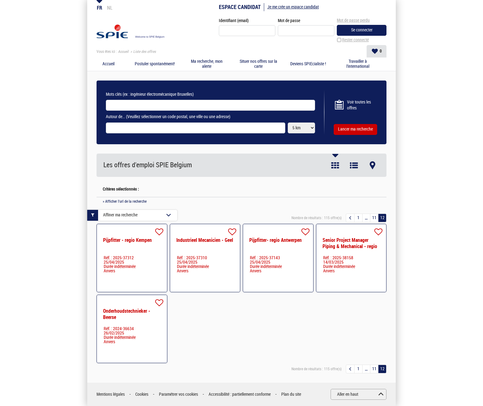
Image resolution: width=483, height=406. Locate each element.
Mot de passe (289, 20)
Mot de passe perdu (353, 20)
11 (374, 217)
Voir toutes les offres (359, 105)
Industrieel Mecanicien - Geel (204, 240)
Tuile (335, 165)
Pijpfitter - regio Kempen (127, 240)
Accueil (123, 51)
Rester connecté (355, 40)
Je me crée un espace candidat (293, 7)
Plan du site (291, 394)
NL (109, 8)
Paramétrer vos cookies (178, 394)
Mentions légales (111, 394)
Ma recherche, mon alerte (207, 64)
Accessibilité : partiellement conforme (240, 394)
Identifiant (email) (234, 20)
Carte (372, 165)
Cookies (141, 394)
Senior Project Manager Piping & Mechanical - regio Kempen (350, 246)
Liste (354, 165)
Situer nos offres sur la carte (258, 64)
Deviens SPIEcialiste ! (308, 64)
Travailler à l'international (357, 64)
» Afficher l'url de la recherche (125, 201)
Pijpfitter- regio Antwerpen (275, 240)
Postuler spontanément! (155, 64)
